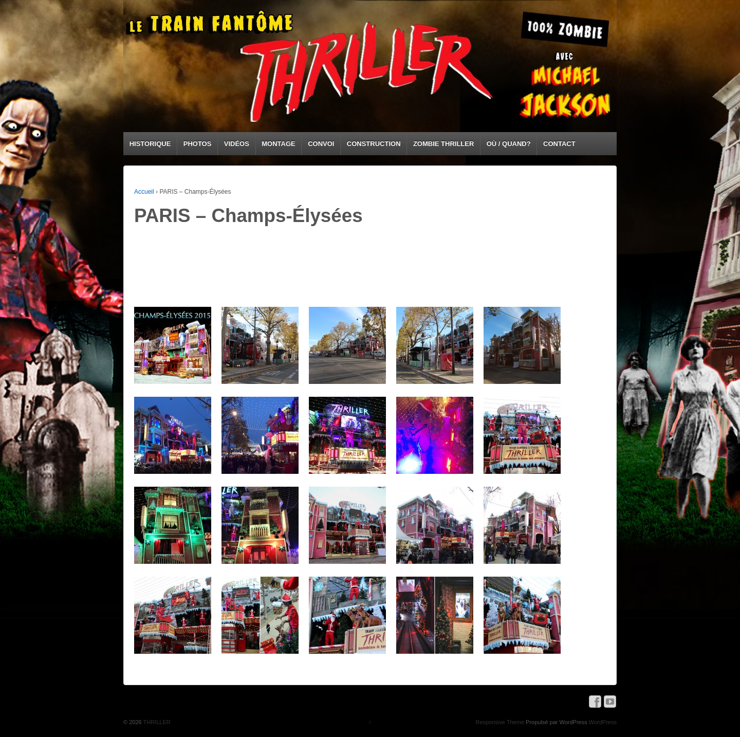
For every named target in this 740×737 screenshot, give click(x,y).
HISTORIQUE (150, 144)
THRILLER (156, 722)
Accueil (144, 191)
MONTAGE (278, 144)
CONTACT (559, 144)
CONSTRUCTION (374, 144)
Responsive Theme (499, 722)
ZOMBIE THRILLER (443, 144)
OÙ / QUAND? (509, 144)
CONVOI (321, 144)
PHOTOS (197, 144)
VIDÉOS (236, 144)
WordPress (603, 722)
